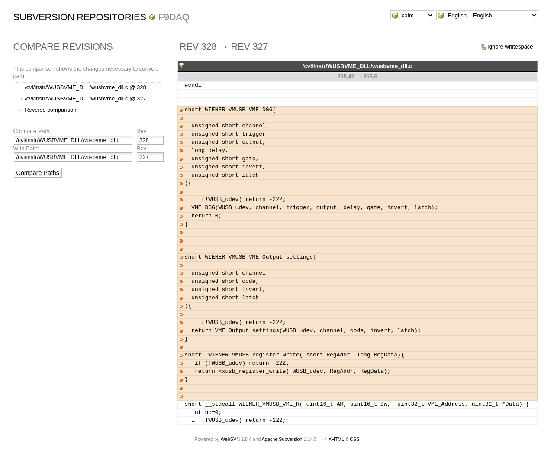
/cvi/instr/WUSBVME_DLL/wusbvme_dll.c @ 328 (85, 87)
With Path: (26, 148)
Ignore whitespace (510, 46)
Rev (141, 131)
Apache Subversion (282, 439)
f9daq (174, 17)
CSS (354, 439)
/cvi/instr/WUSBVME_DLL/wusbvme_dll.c (357, 66)
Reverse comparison (50, 110)
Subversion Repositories (79, 17)
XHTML (336, 439)
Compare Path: (32, 131)
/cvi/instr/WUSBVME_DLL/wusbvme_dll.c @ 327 (85, 98)
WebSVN (230, 439)
